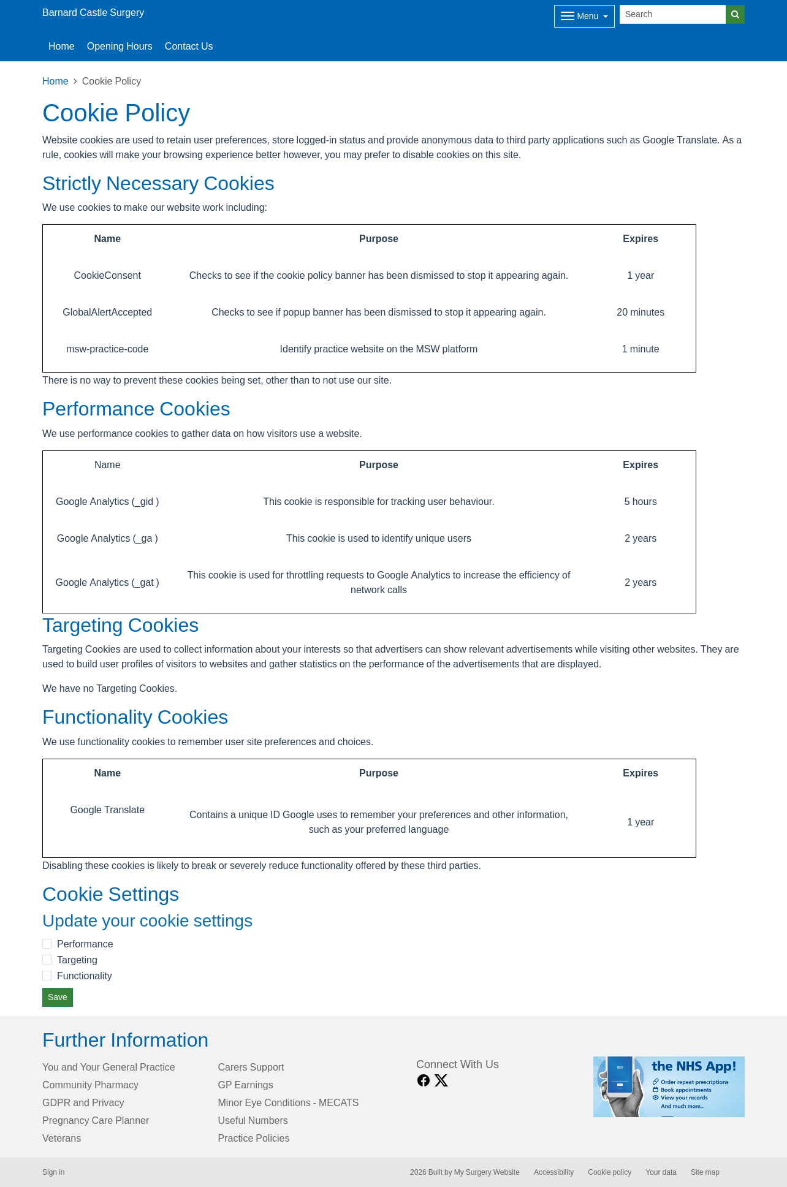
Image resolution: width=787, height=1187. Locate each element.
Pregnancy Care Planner (95, 1120)
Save (57, 997)
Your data (661, 1172)
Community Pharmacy (90, 1085)
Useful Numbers (253, 1120)
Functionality (84, 975)
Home (61, 46)
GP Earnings (245, 1085)
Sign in (53, 1172)
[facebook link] (423, 1080)
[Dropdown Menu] (584, 16)
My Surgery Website (487, 1172)
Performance (85, 944)
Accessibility (554, 1172)
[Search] (673, 14)
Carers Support (251, 1067)
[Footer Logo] (669, 1086)
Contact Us (189, 46)
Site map (705, 1172)
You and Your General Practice (108, 1067)
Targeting (77, 960)
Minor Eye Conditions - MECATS (288, 1102)
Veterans (61, 1138)
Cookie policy (609, 1172)
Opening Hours (120, 46)
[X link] (441, 1080)
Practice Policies (254, 1138)
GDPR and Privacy (83, 1102)
